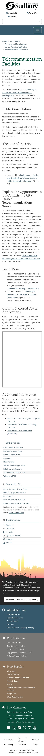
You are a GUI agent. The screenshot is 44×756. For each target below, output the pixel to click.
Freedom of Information (22, 739)
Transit (9, 684)
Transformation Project (16, 646)
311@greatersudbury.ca (22, 715)
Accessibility (13, 13)
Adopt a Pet (11, 693)
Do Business (15, 41)
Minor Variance (9, 462)
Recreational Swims (15, 618)
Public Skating (13, 621)
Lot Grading (7, 458)
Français (13, 17)
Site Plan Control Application (14, 465)
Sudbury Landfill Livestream (18, 677)
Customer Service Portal (22, 712)
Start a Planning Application (16, 47)
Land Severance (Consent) (13, 447)
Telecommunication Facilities (16, 49)
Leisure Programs (14, 614)
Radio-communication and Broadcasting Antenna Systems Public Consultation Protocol (23, 178)
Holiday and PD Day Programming (20, 627)
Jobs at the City (13, 674)
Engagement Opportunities (19, 652)
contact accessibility (16, 512)
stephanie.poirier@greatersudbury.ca (23, 288)
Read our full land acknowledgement (21, 599)
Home (4, 41)
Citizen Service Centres (25, 722)
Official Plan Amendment (12, 451)
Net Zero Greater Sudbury (17, 656)
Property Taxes (12, 681)
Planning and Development (16, 44)
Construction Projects (15, 649)
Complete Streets (14, 643)
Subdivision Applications (12, 469)
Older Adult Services (15, 697)
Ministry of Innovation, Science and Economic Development (19, 92)
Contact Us (33, 13)
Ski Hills (10, 624)
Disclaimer (35, 739)
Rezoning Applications (11, 455)
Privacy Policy (8, 739)
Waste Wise (11, 671)
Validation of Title (10, 476)
